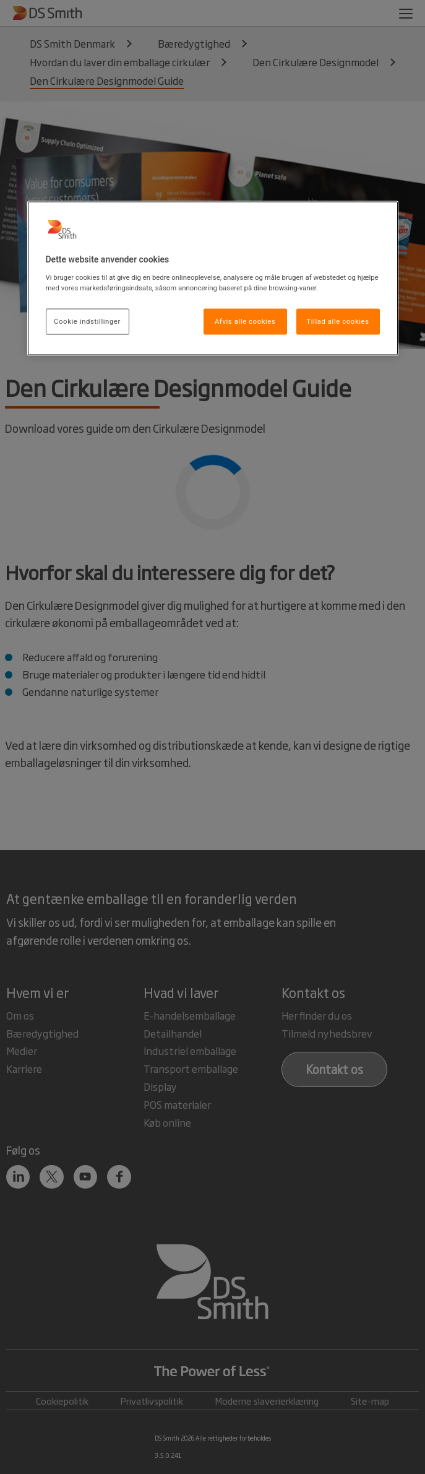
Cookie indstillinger (87, 320)
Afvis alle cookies (245, 320)
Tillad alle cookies (337, 320)
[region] (212, 278)
